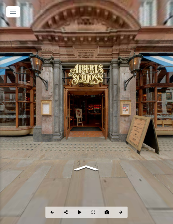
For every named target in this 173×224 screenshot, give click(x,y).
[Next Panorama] (121, 212)
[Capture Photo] (107, 212)
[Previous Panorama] (52, 212)
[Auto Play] (79, 212)
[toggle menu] (13, 11)
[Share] (66, 212)
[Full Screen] (93, 212)
